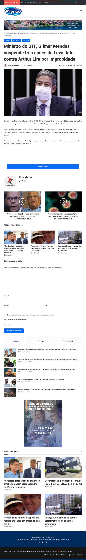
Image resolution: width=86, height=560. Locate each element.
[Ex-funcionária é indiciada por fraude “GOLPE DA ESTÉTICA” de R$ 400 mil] (63, 467)
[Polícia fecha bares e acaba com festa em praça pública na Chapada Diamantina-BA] (10, 392)
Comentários (68, 341)
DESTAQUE (16, 40)
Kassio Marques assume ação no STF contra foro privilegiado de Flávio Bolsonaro (46, 369)
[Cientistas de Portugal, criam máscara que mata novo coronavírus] (10, 382)
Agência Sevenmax (66, 551)
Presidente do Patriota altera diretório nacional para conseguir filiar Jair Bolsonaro (47, 350)
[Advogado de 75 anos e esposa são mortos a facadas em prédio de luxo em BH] (43, 237)
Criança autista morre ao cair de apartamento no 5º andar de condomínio (69, 248)
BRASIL (7, 40)
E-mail (6, 305)
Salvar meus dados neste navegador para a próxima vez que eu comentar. (30, 315)
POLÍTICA (13, 33)
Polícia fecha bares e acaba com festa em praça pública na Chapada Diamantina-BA (47, 389)
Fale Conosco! (77, 555)
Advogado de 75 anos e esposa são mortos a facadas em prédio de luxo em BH (42, 248)
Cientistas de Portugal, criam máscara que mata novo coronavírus (41, 379)
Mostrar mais (43, 167)
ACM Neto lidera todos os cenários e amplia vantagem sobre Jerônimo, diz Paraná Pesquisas (22, 483)
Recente (41, 341)
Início (6, 33)
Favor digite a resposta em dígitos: (15, 319)
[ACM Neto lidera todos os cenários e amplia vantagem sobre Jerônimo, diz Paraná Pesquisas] (16, 237)
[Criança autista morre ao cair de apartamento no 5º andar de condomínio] (70, 237)
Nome (6, 296)
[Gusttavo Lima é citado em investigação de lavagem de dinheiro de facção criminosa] (10, 362)
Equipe (69, 555)
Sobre (63, 555)
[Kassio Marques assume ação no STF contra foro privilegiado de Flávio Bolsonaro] (10, 372)
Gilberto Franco (12, 65)
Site (46, 305)
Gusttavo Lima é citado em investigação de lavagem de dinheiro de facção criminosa (47, 359)
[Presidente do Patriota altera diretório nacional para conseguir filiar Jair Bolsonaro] (10, 352)
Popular (16, 341)
